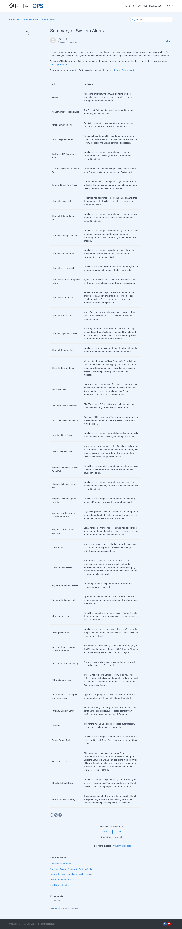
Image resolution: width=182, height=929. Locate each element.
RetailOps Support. (59, 64)
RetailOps (14, 19)
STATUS (137, 6)
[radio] (104, 832)
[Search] (151, 19)
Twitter (56, 815)
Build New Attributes (59, 885)
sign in (59, 908)
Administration (30, 19)
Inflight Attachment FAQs (62, 879)
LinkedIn (60, 815)
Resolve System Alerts (124, 70)
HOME (127, 6)
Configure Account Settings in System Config (71, 869)
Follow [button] (167, 41)
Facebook (52, 815)
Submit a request (153, 6)
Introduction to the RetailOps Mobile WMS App (72, 874)
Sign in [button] (169, 6)
